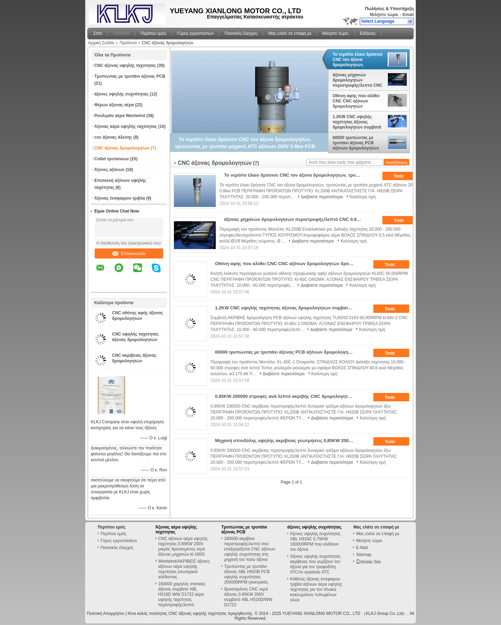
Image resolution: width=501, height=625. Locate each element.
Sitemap (363, 554)
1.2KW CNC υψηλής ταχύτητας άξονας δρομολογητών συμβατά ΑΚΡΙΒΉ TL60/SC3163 (357, 122)
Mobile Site (368, 562)
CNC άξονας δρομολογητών (122, 148)
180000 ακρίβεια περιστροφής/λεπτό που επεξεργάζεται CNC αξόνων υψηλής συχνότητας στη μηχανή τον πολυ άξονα (249, 549)
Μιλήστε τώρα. (384, 14)
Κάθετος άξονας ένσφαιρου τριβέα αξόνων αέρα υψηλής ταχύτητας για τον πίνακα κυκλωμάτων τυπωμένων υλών (316, 589)
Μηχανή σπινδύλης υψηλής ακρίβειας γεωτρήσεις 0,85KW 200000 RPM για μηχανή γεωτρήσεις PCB (287, 440)
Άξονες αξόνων (109, 169)
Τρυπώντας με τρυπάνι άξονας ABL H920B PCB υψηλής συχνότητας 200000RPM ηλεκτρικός (247, 574)
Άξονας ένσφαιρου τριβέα (119, 198)
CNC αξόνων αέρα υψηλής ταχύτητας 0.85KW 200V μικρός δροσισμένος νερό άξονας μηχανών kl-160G (183, 546)
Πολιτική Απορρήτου (105, 613)
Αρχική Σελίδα (101, 42)
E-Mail (362, 547)
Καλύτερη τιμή (363, 196)
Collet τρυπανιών (111, 158)
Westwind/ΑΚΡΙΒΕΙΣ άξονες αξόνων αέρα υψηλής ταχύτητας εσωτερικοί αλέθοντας (184, 569)
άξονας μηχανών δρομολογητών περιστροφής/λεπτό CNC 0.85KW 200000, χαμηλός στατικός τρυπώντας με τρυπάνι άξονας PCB (357, 80)
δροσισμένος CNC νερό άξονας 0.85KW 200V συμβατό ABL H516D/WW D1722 (248, 597)
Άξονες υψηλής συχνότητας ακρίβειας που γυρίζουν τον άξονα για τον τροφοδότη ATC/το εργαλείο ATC (315, 564)
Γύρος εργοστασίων (195, 33)
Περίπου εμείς (153, 33)
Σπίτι (97, 33)
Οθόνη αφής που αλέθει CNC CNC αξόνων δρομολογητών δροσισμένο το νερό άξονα (356, 101)
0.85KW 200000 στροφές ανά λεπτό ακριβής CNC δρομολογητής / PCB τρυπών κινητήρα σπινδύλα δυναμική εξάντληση (287, 396)
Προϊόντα (121, 33)
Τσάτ (404, 176)
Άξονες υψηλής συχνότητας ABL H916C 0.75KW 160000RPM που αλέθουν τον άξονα (315, 541)
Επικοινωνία (128, 253)
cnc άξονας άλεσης (113, 137)
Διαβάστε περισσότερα (322, 196)
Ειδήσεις (368, 33)
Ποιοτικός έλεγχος (240, 33)
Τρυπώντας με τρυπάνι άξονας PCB (129, 76)
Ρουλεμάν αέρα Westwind (119, 115)
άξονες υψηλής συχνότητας (121, 94)
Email (408, 14)
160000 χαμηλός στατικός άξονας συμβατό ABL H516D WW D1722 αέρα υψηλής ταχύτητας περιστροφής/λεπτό (182, 594)
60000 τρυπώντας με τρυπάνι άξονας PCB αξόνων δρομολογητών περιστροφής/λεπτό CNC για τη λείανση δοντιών (357, 143)
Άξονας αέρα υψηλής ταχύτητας (125, 126)
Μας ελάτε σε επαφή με (289, 33)
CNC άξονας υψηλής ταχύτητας (125, 65)
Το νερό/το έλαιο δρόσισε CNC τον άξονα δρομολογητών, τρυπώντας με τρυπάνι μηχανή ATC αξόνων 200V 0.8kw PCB (358, 59)
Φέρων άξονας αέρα (114, 104)
